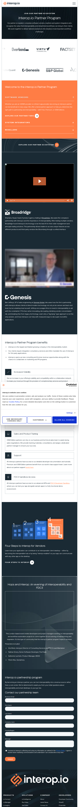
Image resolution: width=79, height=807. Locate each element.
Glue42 (61, 802)
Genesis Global (39, 302)
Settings (70, 413)
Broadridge (46, 218)
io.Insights (6, 805)
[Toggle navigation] (74, 3)
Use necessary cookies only (14, 420)
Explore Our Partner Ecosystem (39, 146)
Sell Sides (25, 805)
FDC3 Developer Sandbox (60, 483)
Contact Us (43, 805)
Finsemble (62, 805)
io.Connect (6, 799)
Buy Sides (25, 802)
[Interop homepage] (11, 3)
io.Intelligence (26, 799)
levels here (29, 467)
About (42, 799)
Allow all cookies (65, 420)
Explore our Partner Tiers (22, 116)
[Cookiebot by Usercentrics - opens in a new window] (68, 385)
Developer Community (66, 799)
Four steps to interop (19, 562)
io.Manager (7, 802)
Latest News (44, 802)
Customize (39, 420)
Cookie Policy (14, 402)
